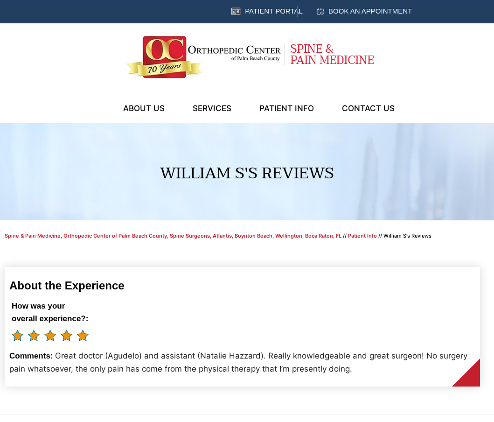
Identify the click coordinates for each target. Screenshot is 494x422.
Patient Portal (274, 11)
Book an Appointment (370, 11)
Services (212, 108)
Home (97, 107)
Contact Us (368, 108)
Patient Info (286, 108)
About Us (144, 108)
